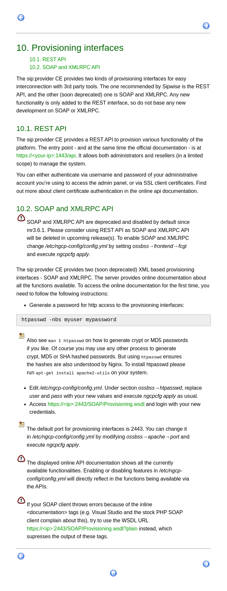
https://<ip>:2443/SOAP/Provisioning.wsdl (96, 404)
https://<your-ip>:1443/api (45, 155)
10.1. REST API (47, 59)
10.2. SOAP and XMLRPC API (64, 67)
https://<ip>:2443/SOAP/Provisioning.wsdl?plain (82, 528)
